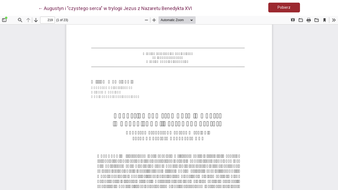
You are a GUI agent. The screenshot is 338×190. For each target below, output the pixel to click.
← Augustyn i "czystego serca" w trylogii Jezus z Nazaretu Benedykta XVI (115, 8)
